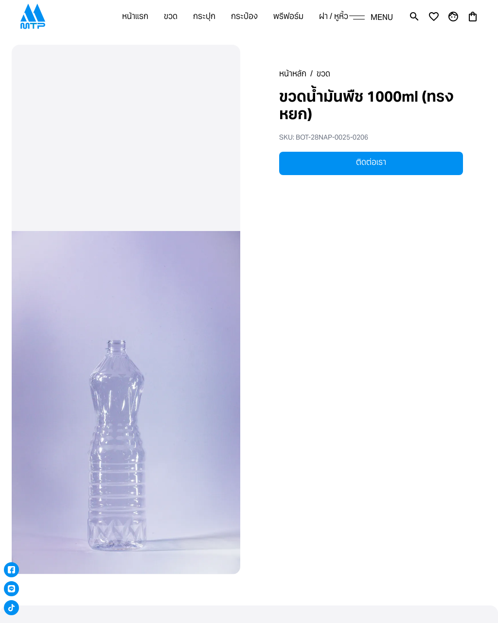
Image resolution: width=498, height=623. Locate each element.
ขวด (323, 74)
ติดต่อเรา (371, 162)
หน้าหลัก (292, 74)
